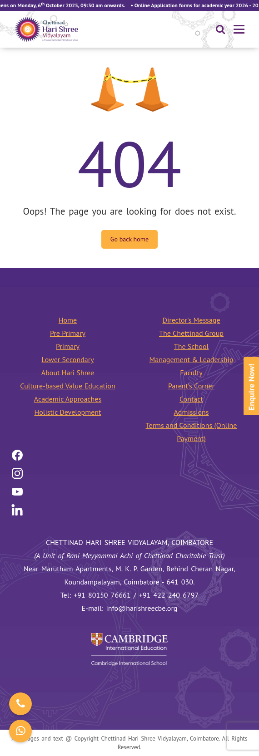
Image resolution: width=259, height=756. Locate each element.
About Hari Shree (67, 372)
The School (191, 346)
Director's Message (191, 319)
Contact (191, 398)
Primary (68, 346)
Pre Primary (67, 333)
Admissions (191, 412)
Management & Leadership (191, 359)
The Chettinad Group (191, 333)
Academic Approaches (67, 398)
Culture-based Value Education (67, 385)
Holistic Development (68, 412)
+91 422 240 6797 (169, 594)
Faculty (191, 372)
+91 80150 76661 (102, 594)
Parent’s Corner (191, 385)
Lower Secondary (67, 359)
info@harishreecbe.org (142, 608)
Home (68, 319)
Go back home (129, 239)
